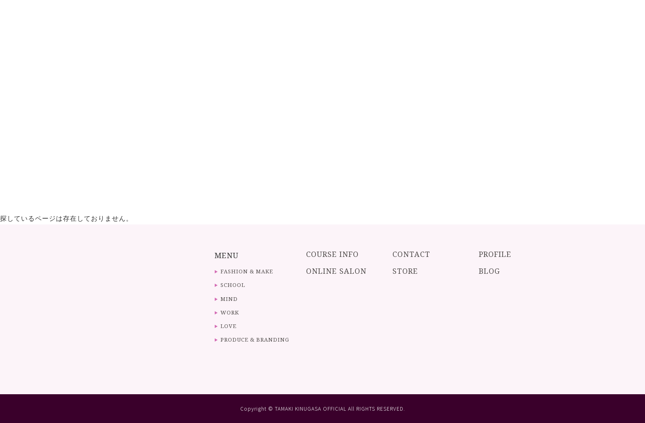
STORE (405, 271)
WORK (229, 312)
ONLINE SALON (336, 271)
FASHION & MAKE (246, 271)
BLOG (489, 271)
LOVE (228, 326)
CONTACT (411, 254)
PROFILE (495, 254)
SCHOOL (232, 285)
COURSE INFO (332, 254)
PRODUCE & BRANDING (254, 339)
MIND (229, 299)
